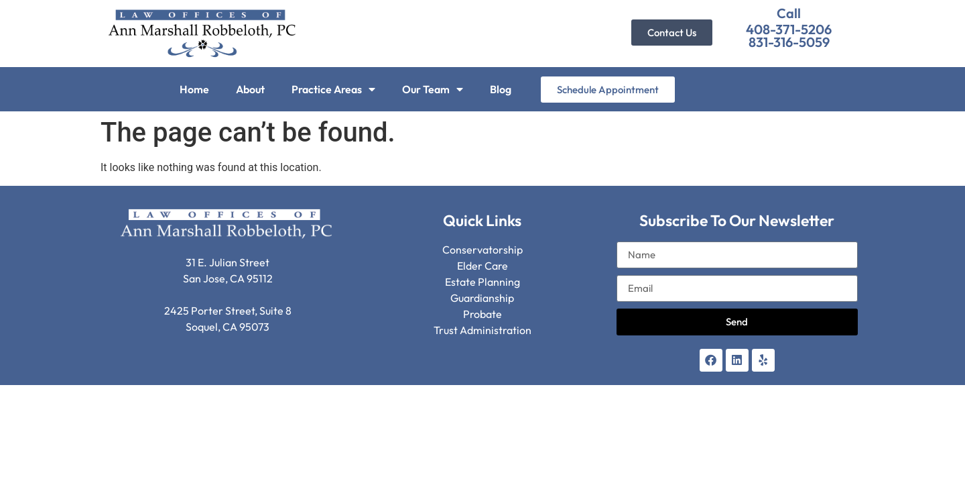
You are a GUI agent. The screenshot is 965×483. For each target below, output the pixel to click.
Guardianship (482, 298)
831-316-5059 (789, 42)
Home (194, 89)
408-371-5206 (789, 29)
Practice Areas (333, 89)
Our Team (432, 89)
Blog (500, 89)
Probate (482, 314)
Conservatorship (482, 249)
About (250, 89)
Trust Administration (482, 330)
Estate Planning (482, 281)
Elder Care (482, 265)
